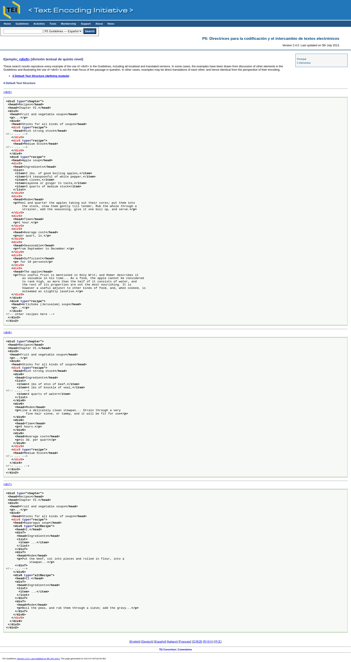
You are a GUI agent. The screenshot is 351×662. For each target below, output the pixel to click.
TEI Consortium (167, 649)
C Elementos (304, 62)
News (111, 23)
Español (160, 641)
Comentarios (185, 649)
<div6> (7, 332)
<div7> (7, 484)
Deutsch (147, 641)
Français (184, 641)
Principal (301, 59)
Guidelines (22, 23)
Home (7, 23)
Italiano (172, 641)
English (135, 641)
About (99, 23)
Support (86, 23)
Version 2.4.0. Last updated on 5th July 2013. (38, 658)
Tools (52, 23)
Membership (68, 23)
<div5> (7, 92)
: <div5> (24, 59)
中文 (218, 641)
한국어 (208, 641)
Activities (39, 23)
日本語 (197, 641)
